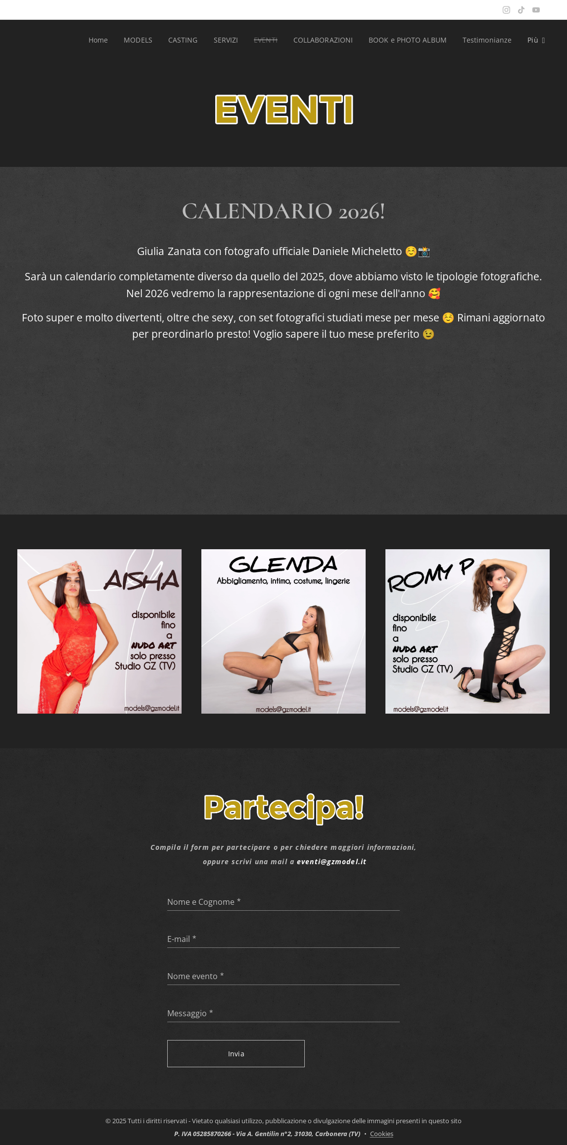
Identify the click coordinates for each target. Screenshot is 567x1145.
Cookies (381, 1133)
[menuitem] (94, 40)
